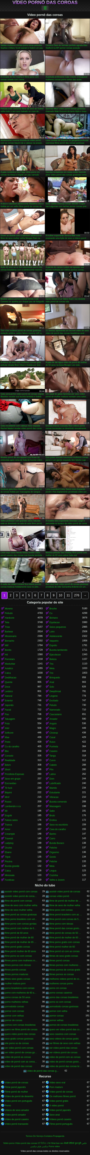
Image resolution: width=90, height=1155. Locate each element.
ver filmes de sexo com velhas (64, 1043)
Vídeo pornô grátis (58, 1101)
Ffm (51, 769)
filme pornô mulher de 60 (62, 946)
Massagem (55, 806)
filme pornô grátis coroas (17, 946)
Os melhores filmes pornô (62, 1096)
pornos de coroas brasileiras (63, 1025)
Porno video (54, 1146)
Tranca (8, 824)
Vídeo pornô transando (16, 1124)
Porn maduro (56, 1087)
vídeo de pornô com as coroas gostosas (21, 1061)
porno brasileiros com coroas (19, 988)
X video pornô (56, 1105)
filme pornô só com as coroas (64, 951)
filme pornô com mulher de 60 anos (21, 928)
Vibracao (53, 797)
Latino (52, 774)
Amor (7, 829)
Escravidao (10, 783)
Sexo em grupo (12, 778)
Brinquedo (54, 677)
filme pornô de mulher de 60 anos (65, 937)
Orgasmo (54, 852)
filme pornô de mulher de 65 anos (21, 942)
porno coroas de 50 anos (17, 997)
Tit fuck (8, 788)
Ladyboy (9, 843)
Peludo (53, 705)
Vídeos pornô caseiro (60, 1119)
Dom (51, 778)
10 (60, 595)
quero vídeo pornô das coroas (20, 1034)
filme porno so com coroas (18, 956)
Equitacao (54, 622)
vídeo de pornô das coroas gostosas (43, 1071)
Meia (51, 668)
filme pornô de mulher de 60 (19, 937)
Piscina (8, 861)
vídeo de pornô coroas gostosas (65, 1061)
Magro (52, 728)
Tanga (52, 755)
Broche (53, 608)
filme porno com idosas (61, 923)
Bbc (7, 751)
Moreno (9, 608)
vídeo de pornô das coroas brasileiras (65, 1066)
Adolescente (55, 636)
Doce (7, 686)
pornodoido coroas (14, 1006)
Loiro (52, 631)
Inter (7, 728)
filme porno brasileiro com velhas (21, 919)
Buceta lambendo (58, 650)
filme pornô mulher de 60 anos (20, 951)
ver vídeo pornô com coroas (19, 1048)
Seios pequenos (57, 627)
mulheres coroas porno (61, 983)
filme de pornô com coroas (18, 900)
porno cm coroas (58, 988)
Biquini (8, 792)
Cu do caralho (12, 746)
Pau (7, 714)
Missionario (11, 636)
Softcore (9, 732)
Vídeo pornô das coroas (45, 2)
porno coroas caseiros (60, 992)
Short (7, 769)
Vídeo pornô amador (15, 1114)
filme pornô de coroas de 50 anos (65, 933)
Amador (53, 719)
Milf (6, 645)
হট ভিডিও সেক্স (44, 1143)
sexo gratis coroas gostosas (19, 1038)
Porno (8, 1105)
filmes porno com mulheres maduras (21, 960)
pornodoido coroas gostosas (63, 1006)
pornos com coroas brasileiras (20, 1025)
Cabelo (53, 765)
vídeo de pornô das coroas (18, 1066)
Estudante (54, 792)
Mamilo (53, 788)
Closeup (53, 732)
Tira (51, 663)
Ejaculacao (55, 654)
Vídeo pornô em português (18, 1101)
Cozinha (53, 875)
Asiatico (9, 668)
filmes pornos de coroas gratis (64, 969)
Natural (8, 696)
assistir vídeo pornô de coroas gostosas (21, 896)
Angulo (53, 723)
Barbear (9, 631)
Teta (7, 622)
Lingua (52, 870)
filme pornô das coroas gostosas (65, 928)
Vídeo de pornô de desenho (19, 1096)
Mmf (7, 797)
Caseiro (53, 751)
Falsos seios (11, 820)
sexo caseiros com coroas (62, 1034)
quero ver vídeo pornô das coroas (65, 1029)
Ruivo (52, 742)
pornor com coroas (14, 1011)
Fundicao (9, 880)
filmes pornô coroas (59, 960)
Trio (51, 673)
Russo (8, 801)
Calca (8, 673)
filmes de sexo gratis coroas (63, 956)
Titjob (7, 857)
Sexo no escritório (58, 824)
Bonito (8, 650)
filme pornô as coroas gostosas (21, 914)
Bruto (52, 815)
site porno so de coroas (17, 1043)
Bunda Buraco (56, 843)
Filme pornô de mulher (16, 1091)
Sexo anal (54, 1114)
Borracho (9, 640)
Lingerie (53, 696)
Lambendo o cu (13, 806)
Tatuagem (10, 719)
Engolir (8, 815)
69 (6, 811)
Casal (52, 737)
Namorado (54, 709)
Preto (7, 742)
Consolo (9, 755)
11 (68, 595)
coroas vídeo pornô (59, 896)
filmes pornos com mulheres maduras (65, 965)
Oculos (8, 847)
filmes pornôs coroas (15, 969)
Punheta (53, 746)
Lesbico (9, 691)
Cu (50, 613)
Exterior (9, 700)
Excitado (53, 700)
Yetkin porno (9, 1143)
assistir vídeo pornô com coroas (21, 891)
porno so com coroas (60, 1002)
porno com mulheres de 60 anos (21, 992)
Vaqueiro (53, 640)
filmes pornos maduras (16, 974)
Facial (8, 709)
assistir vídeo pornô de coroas (64, 891)
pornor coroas (56, 1015)
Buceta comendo (58, 801)
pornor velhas (56, 1020)
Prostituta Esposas (14, 774)
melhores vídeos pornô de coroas (65, 979)
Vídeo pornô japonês (60, 1110)
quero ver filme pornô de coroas (21, 1029)
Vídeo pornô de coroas (16, 1082)
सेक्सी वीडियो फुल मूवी (72, 1143)
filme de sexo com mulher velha (21, 905)
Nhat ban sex (57, 1143)
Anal (51, 682)
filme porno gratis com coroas (64, 942)
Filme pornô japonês (15, 1087)
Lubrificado (55, 783)
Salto (52, 811)
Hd (6, 654)
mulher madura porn (15, 983)
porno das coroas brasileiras (63, 997)
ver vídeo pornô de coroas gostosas (21, 1052)
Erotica (53, 820)
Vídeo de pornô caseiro (17, 1119)
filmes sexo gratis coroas (17, 979)
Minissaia (9, 875)
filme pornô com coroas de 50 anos (65, 919)
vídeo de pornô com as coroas (64, 1057)
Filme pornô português (60, 1124)
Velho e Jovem (57, 880)
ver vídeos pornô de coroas (63, 1052)
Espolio (53, 645)
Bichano (53, 617)
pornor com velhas (14, 1015)
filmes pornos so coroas (61, 974)
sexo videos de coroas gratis (64, 1038)
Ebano (8, 852)
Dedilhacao (10, 677)
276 (76, 595)
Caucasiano (55, 714)
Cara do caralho (57, 829)
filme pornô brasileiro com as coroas (65, 914)
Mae (7, 737)
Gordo (52, 857)
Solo (51, 686)
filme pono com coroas (61, 910)
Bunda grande (12, 866)
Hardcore (9, 617)
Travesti (9, 838)
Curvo (52, 760)
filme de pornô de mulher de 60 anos (65, 900)
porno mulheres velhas (16, 1002)
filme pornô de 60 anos (16, 933)
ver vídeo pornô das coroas (63, 1048)
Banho (52, 834)
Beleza (53, 659)
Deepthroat (55, 691)
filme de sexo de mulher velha (64, 905)
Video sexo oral (57, 1082)
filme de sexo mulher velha (18, 910)
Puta (7, 723)
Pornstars (10, 659)
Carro (52, 838)
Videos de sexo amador (17, 1110)
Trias (7, 627)
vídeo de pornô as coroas (18, 1057)
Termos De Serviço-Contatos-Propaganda (45, 1136)
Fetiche (53, 847)
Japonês (9, 705)
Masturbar (10, 663)
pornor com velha (58, 1011)
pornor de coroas (13, 1020)
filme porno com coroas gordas (21, 923)
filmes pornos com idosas (18, 965)
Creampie (10, 834)
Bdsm (8, 765)
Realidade (10, 760)
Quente (8, 682)
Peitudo (9, 613)
